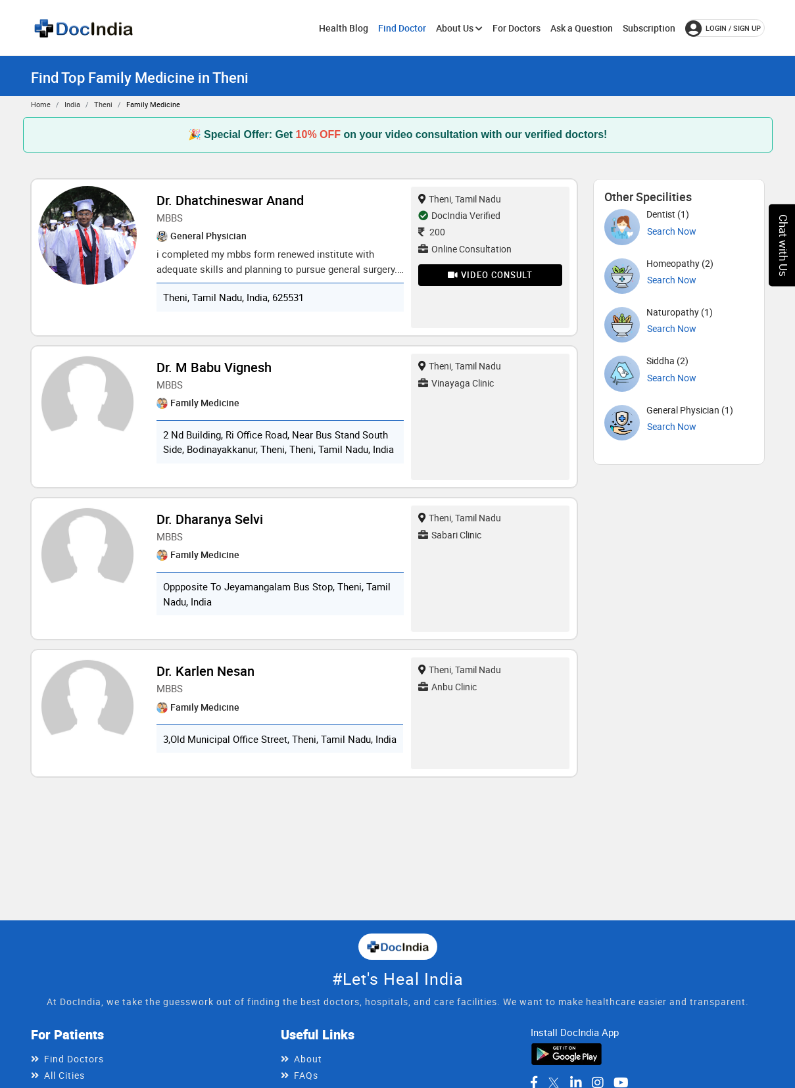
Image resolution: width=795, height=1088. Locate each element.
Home (41, 104)
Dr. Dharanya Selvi (210, 519)
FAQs (306, 1075)
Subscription (649, 28)
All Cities (64, 1075)
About (308, 1059)
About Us (459, 28)
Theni (103, 104)
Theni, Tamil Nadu (459, 199)
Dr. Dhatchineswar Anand (230, 200)
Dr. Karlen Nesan (205, 671)
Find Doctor (402, 28)
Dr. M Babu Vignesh (214, 367)
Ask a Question (581, 28)
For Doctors (517, 28)
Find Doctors (74, 1059)
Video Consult (490, 275)
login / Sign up (723, 28)
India (72, 104)
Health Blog (343, 28)
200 (431, 231)
